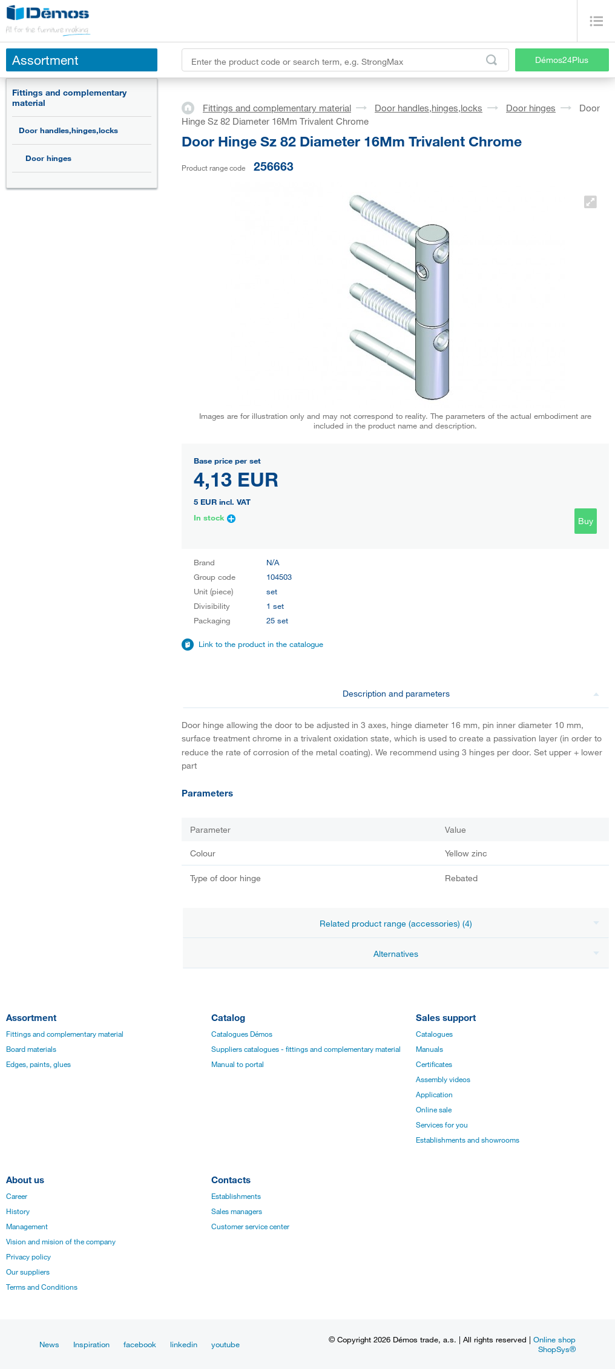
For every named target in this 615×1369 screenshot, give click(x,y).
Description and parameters (471, 693)
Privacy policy (28, 1256)
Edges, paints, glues (38, 1064)
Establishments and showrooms (467, 1139)
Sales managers (236, 1211)
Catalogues (434, 1034)
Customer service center (250, 1226)
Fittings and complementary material (69, 97)
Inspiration (91, 1344)
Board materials (31, 1049)
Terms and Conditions (41, 1287)
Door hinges (48, 158)
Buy (585, 521)
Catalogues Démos (241, 1034)
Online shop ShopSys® (554, 1344)
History (18, 1211)
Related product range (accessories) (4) (459, 923)
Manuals (429, 1049)
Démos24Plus (561, 59)
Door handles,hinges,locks (68, 130)
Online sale (434, 1109)
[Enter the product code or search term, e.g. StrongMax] (345, 60)
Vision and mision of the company (61, 1241)
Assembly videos (443, 1079)
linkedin (183, 1344)
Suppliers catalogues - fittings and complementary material (306, 1049)
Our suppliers (28, 1271)
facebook (139, 1344)
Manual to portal (237, 1064)
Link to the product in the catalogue (261, 644)
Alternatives (486, 953)
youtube (225, 1344)
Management (27, 1226)
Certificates (434, 1064)
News (49, 1344)
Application (434, 1094)
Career (16, 1196)
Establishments (236, 1196)
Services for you (442, 1124)
